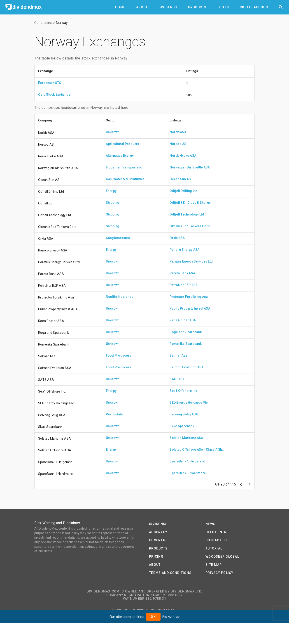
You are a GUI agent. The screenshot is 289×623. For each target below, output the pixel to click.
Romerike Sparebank (186, 344)
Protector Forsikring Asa (189, 296)
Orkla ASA (177, 238)
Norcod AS (178, 144)
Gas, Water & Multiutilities (125, 179)
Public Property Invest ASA (190, 308)
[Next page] (249, 484)
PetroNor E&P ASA (184, 285)
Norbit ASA (178, 132)
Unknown (113, 132)
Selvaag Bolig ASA (184, 414)
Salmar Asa (178, 355)
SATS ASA (177, 379)
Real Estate (114, 414)
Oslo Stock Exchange (54, 94)
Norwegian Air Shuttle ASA (190, 167)
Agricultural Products (122, 144)
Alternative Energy (120, 155)
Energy (111, 191)
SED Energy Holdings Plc (189, 402)
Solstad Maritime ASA (186, 438)
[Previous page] (241, 484)
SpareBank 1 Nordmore (188, 473)
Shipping (112, 202)
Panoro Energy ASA (184, 249)
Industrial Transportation (125, 167)
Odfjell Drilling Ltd (183, 191)
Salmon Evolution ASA (186, 367)
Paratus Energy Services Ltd (191, 261)
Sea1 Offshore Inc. (184, 391)
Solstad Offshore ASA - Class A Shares (198, 449)
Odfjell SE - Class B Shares (190, 202)
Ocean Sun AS (180, 179)
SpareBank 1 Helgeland (187, 461)
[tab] (120, 7)
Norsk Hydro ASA (183, 155)
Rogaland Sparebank (186, 332)
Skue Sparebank (182, 426)
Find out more (170, 616)
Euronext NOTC (49, 83)
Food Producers (118, 355)
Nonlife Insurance (119, 296)
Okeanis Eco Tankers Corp (190, 226)
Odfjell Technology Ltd (187, 214)
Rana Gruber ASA (183, 320)
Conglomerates (118, 238)
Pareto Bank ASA (182, 273)
